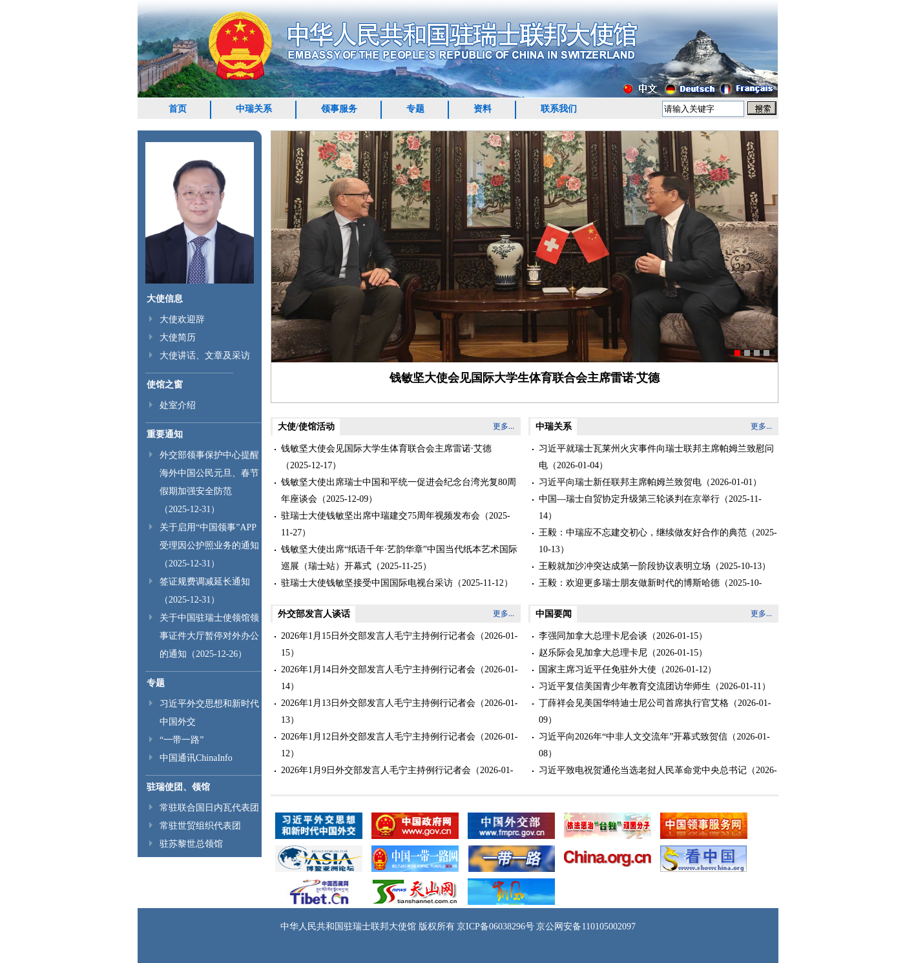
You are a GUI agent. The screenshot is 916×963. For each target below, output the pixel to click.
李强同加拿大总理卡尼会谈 (593, 636)
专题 (415, 109)
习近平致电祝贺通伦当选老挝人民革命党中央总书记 (643, 770)
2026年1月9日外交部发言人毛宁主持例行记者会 (376, 770)
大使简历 (178, 337)
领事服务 (339, 109)
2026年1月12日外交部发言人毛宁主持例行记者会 (378, 736)
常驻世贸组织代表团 (200, 826)
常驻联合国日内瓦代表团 (209, 808)
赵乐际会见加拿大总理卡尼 (593, 653)
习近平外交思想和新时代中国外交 (209, 713)
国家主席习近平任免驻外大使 (597, 669)
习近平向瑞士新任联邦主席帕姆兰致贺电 (620, 482)
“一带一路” (181, 740)
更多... (503, 426)
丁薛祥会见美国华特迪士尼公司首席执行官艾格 (634, 703)
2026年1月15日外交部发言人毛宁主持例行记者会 (378, 636)
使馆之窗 (165, 384)
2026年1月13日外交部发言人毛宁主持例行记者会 (378, 703)
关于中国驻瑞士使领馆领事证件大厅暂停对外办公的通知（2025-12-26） (209, 636)
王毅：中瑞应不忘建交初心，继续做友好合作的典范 (643, 532)
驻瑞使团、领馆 (178, 787)
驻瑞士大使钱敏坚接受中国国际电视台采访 (367, 583)
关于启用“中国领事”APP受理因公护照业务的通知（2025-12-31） (209, 545)
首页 (178, 109)
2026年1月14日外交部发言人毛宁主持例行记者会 (378, 669)
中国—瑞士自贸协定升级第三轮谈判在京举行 (629, 499)
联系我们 (559, 109)
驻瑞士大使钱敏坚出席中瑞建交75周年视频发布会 (380, 516)
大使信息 (165, 299)
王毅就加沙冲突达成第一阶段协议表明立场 (625, 566)
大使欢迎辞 (182, 319)
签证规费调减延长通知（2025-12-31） (205, 591)
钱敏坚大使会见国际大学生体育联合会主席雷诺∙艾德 (525, 377)
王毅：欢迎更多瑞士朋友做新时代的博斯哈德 (629, 583)
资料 (483, 109)
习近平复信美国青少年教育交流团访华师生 (625, 686)
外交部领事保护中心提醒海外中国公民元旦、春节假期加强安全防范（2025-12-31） (209, 482)
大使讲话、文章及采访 (205, 355)
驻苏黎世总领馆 (191, 844)
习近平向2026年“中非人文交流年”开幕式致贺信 (633, 736)
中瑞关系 (254, 109)
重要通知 (165, 434)
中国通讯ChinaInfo (196, 758)
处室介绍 (178, 405)
